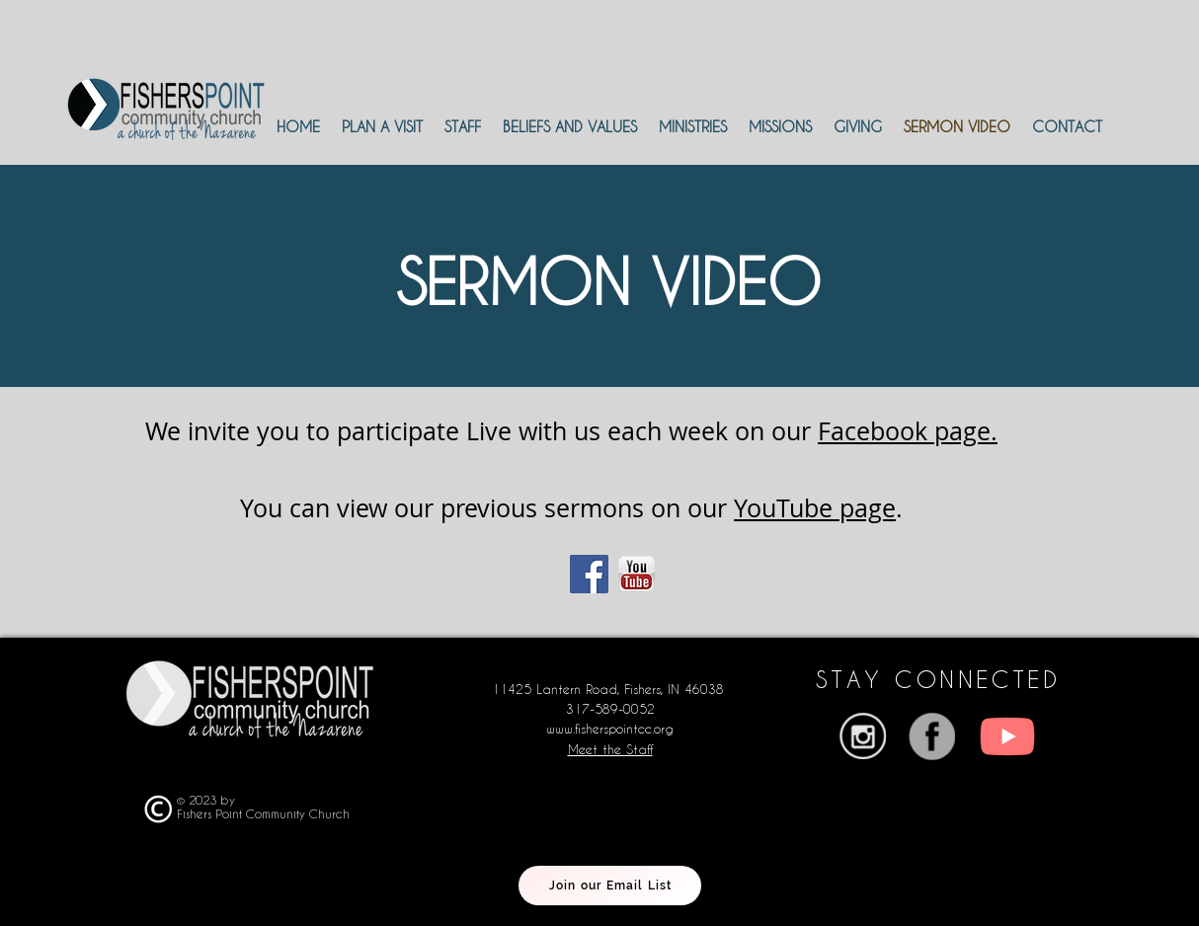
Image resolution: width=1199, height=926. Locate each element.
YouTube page (815, 508)
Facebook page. (908, 431)
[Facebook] (589, 574)
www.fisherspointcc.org (610, 728)
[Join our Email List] (610, 885)
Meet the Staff (610, 748)
